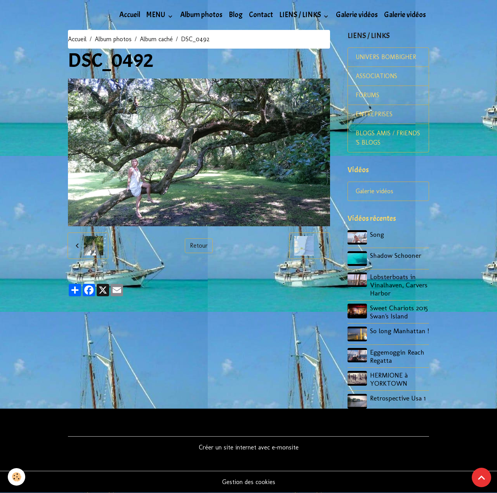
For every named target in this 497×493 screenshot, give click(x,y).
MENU (156, 14)
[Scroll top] (481, 477)
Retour (199, 245)
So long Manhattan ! (399, 331)
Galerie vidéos (357, 14)
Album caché (156, 39)
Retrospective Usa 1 (398, 398)
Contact (261, 14)
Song (377, 234)
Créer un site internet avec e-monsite (249, 447)
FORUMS (367, 95)
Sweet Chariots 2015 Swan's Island (399, 312)
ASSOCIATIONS (376, 76)
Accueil (129, 14)
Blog (236, 14)
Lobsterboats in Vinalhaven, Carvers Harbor (398, 285)
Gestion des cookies (248, 482)
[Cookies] (16, 477)
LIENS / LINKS (300, 14)
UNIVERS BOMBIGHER (386, 57)
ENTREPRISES (374, 114)
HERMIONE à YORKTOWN (389, 379)
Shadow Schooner (395, 255)
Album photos (201, 14)
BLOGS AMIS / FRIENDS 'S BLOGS (388, 137)
